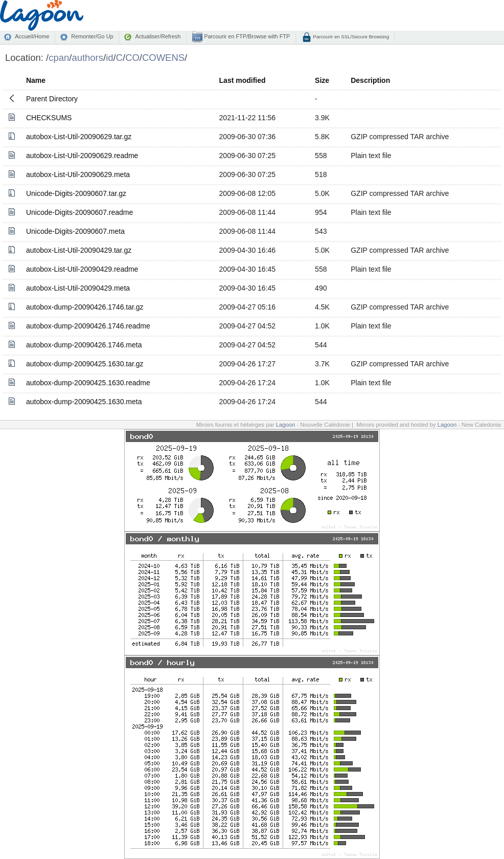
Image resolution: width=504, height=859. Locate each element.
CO (132, 57)
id (109, 57)
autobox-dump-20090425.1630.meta (84, 402)
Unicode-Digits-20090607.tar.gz (76, 193)
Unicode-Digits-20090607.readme (79, 212)
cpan (59, 57)
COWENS (163, 57)
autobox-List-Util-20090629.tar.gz (78, 137)
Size (322, 80)
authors (87, 57)
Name (35, 80)
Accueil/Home (32, 36)
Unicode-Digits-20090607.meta (75, 231)
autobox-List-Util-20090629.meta (78, 174)
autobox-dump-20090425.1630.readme (88, 383)
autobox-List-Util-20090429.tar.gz (78, 250)
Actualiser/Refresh (157, 36)
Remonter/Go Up (92, 36)
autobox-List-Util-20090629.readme (82, 155)
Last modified (242, 80)
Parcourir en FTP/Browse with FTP (246, 36)
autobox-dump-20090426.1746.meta (84, 345)
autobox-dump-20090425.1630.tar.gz (85, 364)
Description (370, 80)
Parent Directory (52, 99)
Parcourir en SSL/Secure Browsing (350, 36)
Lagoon (285, 425)
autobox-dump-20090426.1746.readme (88, 326)
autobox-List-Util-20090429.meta (78, 288)
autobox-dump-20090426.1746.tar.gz (85, 307)
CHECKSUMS (49, 118)
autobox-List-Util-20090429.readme (82, 269)
